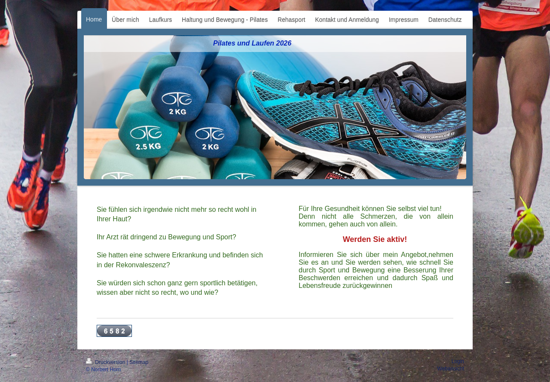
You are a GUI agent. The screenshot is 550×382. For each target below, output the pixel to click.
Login (458, 361)
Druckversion (106, 362)
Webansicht (450, 369)
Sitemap (138, 362)
